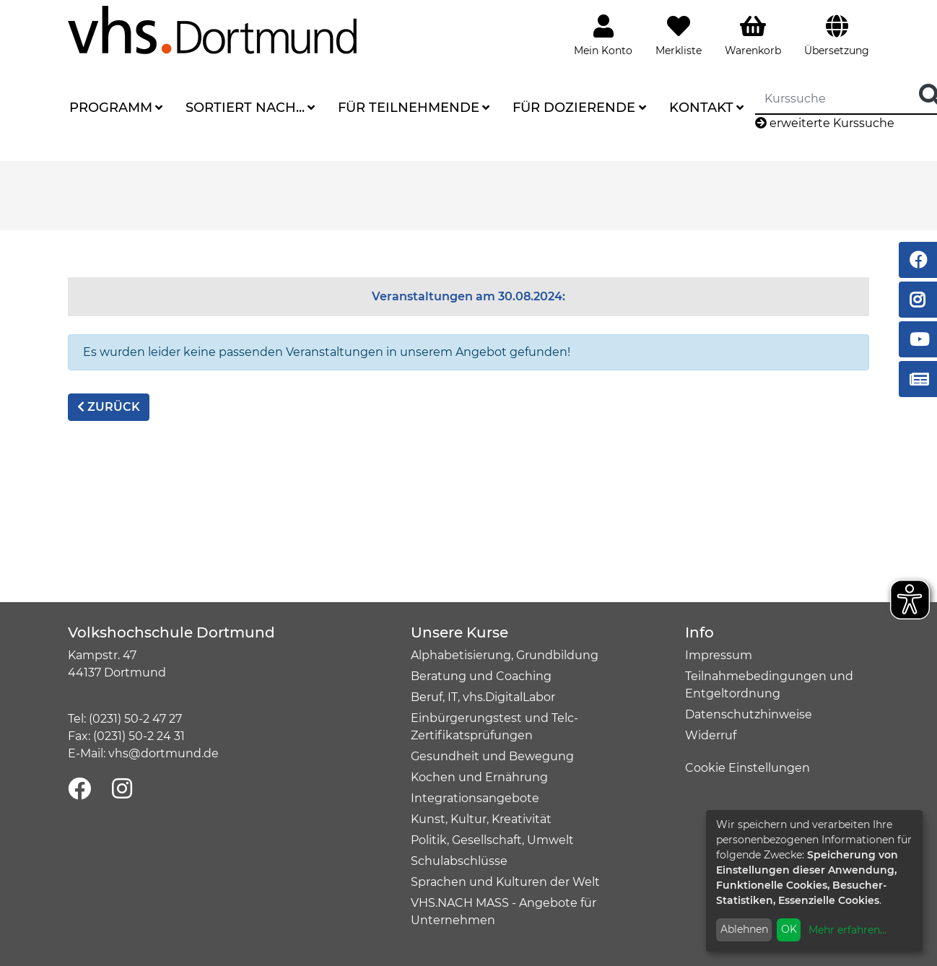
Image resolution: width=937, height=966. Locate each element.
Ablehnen (744, 929)
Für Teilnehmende (408, 108)
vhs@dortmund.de (163, 753)
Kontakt (701, 108)
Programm (110, 108)
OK (789, 929)
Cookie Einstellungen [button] (747, 768)
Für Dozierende (574, 108)
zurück (108, 407)
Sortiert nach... (245, 108)
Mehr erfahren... (847, 929)
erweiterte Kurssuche (824, 123)
